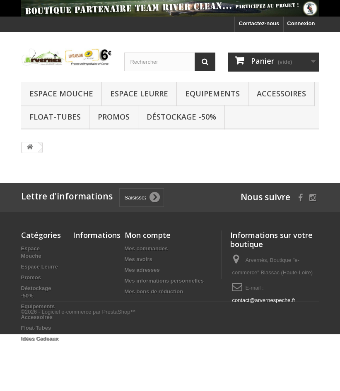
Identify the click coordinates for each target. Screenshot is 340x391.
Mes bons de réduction (154, 291)
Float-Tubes (55, 117)
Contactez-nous (259, 23)
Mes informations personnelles (164, 281)
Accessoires (281, 93)
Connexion (301, 23)
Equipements (212, 93)
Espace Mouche (61, 93)
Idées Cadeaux (40, 339)
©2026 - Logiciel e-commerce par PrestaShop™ (78, 368)
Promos (114, 117)
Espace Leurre (139, 93)
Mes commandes (146, 248)
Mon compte (148, 235)
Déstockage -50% (181, 117)
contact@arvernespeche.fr (263, 300)
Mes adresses (142, 270)
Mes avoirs (138, 259)
